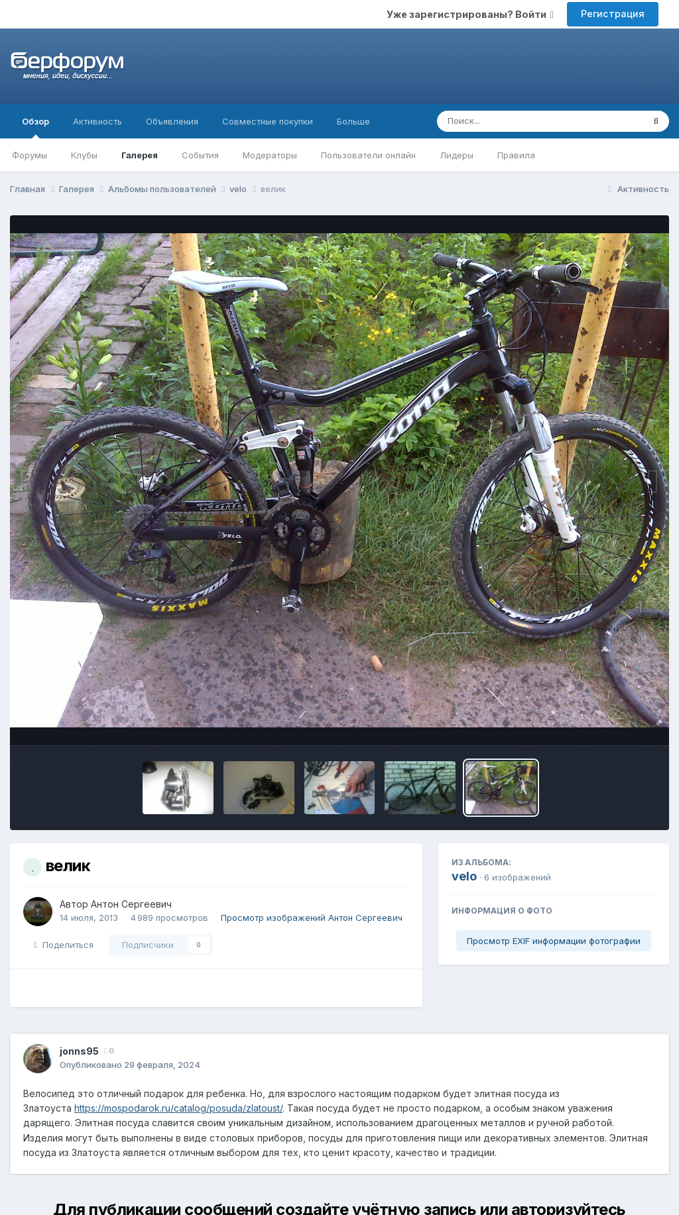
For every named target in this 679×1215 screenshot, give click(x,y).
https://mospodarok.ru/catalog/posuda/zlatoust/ (178, 1108)
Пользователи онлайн (368, 155)
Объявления (172, 121)
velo (464, 876)
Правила (516, 155)
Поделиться (63, 944)
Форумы (29, 155)
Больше (353, 121)
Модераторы (270, 155)
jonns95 (79, 1051)
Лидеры (456, 155)
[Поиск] (515, 121)
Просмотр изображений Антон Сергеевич (311, 917)
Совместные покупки (267, 121)
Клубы (84, 155)
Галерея (139, 155)
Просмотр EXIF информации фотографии (554, 940)
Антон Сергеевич (131, 904)
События (200, 155)
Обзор (35, 127)
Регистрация (613, 13)
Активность (97, 121)
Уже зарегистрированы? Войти (470, 14)
